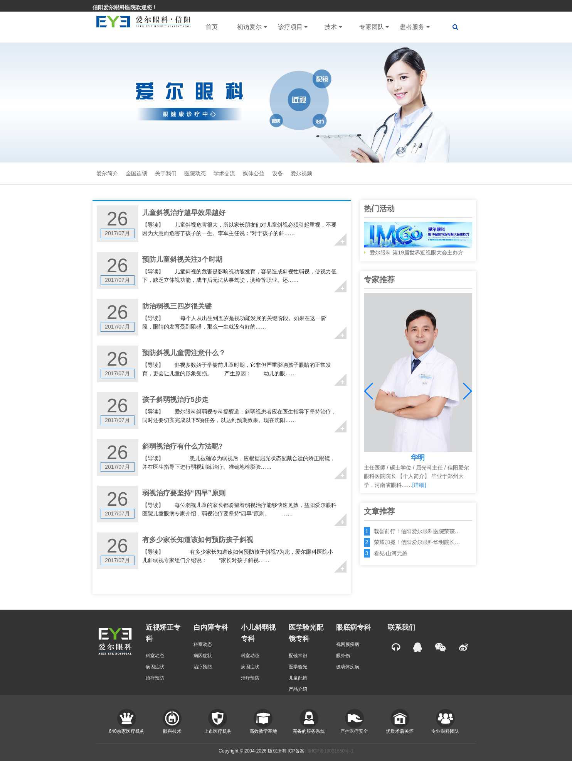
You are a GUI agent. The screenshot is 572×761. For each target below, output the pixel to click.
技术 (333, 27)
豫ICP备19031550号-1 (330, 751)
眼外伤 (343, 655)
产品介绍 (298, 689)
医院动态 (195, 173)
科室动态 (155, 655)
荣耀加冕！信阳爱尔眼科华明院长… (417, 542)
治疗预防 (155, 678)
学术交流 (224, 173)
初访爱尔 (252, 27)
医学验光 (298, 666)
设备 (277, 173)
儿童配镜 (298, 678)
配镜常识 (298, 655)
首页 (211, 27)
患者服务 (414, 27)
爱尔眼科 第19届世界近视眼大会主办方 (418, 239)
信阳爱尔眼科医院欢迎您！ (125, 7)
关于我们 (166, 173)
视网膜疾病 (347, 644)
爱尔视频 (301, 173)
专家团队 (374, 27)
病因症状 (155, 666)
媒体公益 (253, 173)
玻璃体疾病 (347, 666)
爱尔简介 (107, 173)
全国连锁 (136, 173)
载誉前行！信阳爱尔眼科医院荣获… (417, 531)
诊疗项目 (293, 27)
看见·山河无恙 (391, 553)
